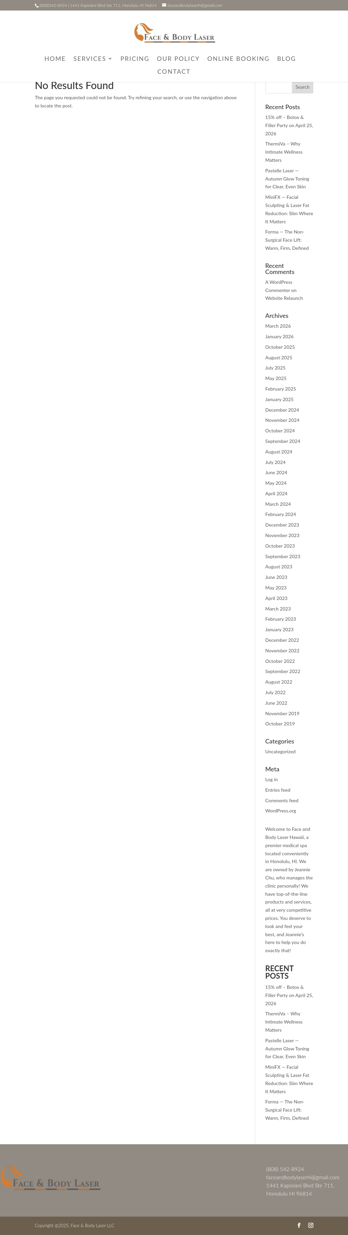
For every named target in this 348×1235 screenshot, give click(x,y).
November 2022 (282, 650)
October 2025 (280, 347)
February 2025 (280, 389)
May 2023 (276, 587)
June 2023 (276, 577)
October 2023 (280, 546)
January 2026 (279, 336)
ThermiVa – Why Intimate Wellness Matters (284, 152)
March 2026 (278, 326)
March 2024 (278, 504)
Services (89, 59)
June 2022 (276, 703)
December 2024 (282, 410)
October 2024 (280, 430)
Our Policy (178, 59)
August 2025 (279, 357)
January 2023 (279, 629)
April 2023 (276, 598)
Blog (286, 59)
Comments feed (282, 800)
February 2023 (280, 619)
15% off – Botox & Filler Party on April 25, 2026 (289, 125)
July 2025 (275, 368)
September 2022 (282, 671)
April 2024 (276, 493)
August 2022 (279, 682)
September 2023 (282, 556)
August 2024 (279, 451)
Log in (271, 779)
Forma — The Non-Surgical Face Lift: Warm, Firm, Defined (287, 240)
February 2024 (280, 514)
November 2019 (282, 713)
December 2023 (282, 525)
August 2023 (279, 566)
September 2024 (282, 441)
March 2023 (278, 609)
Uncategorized (280, 751)
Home (55, 59)
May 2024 (276, 483)
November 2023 (282, 535)
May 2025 (276, 378)
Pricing (135, 59)
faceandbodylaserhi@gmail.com (302, 1177)
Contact (174, 72)
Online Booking (238, 59)
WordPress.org (280, 810)
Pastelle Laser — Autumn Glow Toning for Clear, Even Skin (287, 179)
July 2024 (275, 462)
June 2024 (276, 472)
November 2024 (282, 420)
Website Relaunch (284, 298)
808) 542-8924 (286, 1169)
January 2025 (279, 399)
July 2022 (275, 692)
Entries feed (278, 790)
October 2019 (280, 723)
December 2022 (282, 640)
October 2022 (280, 661)
